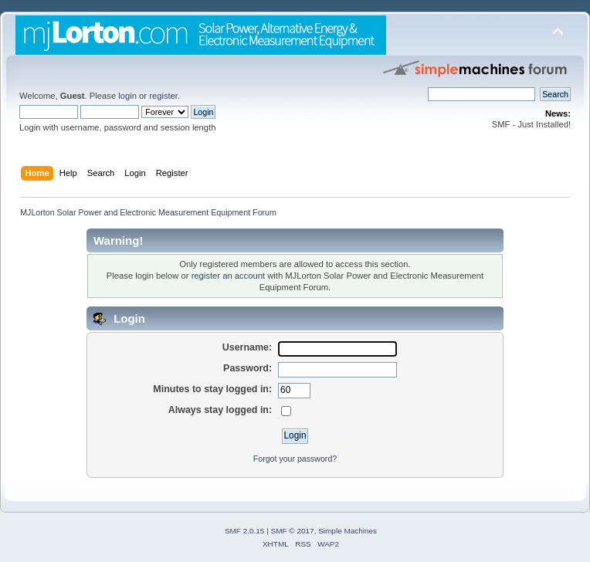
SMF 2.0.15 (245, 530)
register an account (228, 275)
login (127, 95)
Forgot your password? (295, 458)
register (163, 95)
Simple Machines (347, 530)
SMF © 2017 (292, 530)
